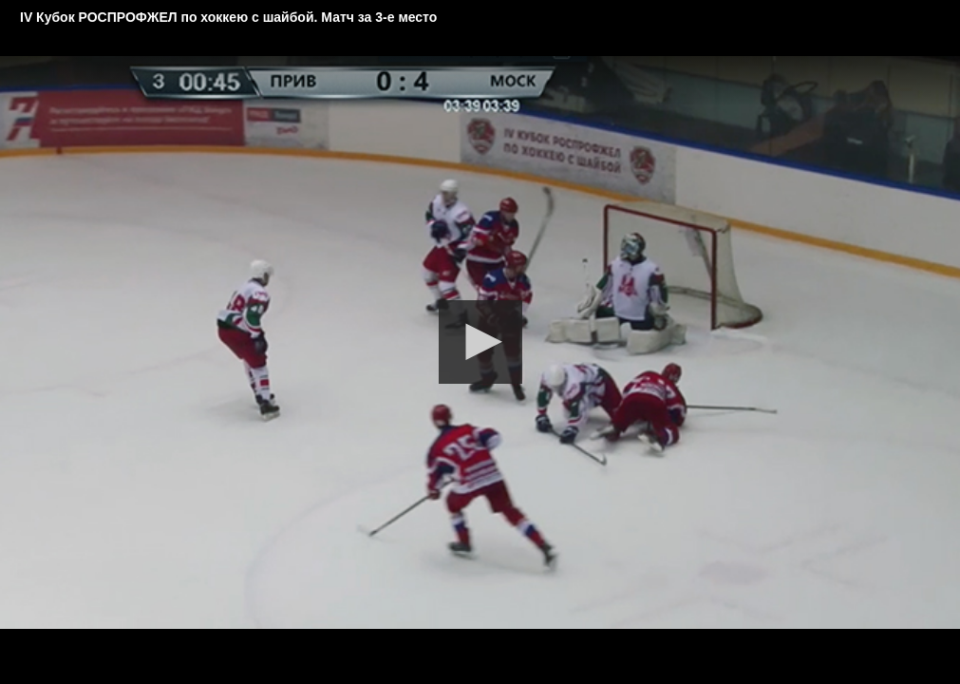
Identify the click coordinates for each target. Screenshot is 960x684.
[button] (480, 342)
